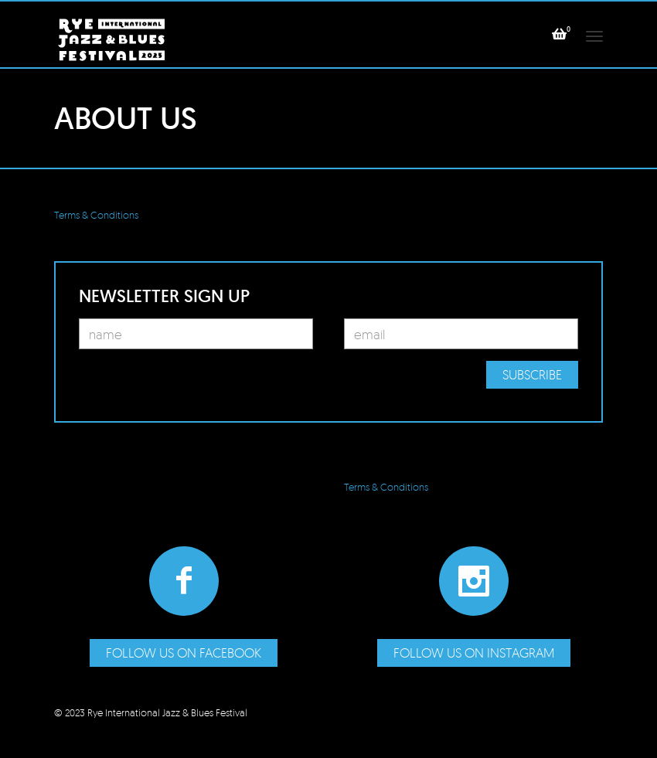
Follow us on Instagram (473, 652)
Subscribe (532, 374)
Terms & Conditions (96, 215)
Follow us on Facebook (183, 652)
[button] (559, 34)
